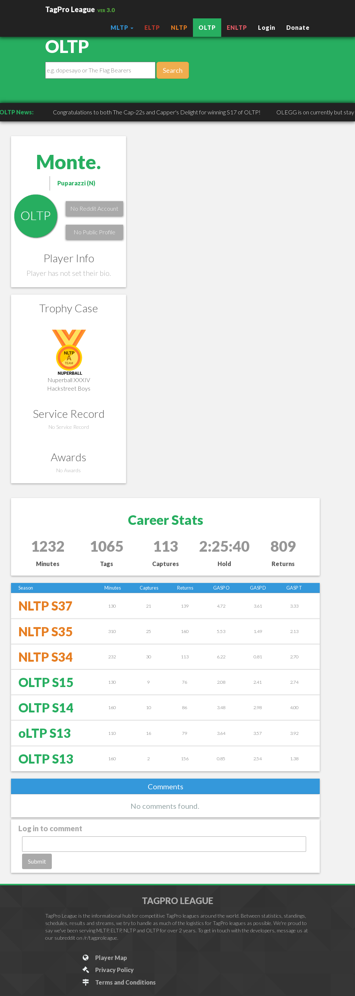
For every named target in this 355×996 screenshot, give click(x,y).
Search (173, 70)
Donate (298, 27)
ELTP (152, 27)
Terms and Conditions (118, 982)
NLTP (179, 27)
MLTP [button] (122, 27)
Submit (37, 861)
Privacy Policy (107, 969)
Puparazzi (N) (76, 182)
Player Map (104, 957)
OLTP (207, 27)
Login (266, 27)
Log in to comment (50, 828)
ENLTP (237, 27)
